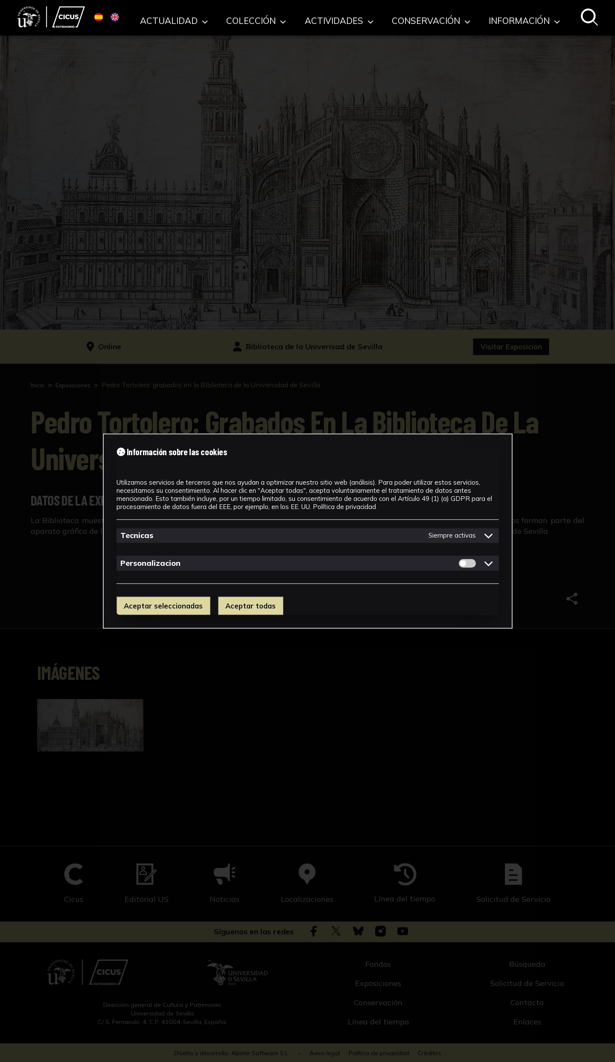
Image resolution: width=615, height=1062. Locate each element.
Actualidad (254, 16)
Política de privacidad (344, 506)
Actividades (384, 16)
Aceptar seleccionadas (165, 605)
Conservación (458, 16)
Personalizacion (150, 563)
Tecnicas (136, 535)
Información (533, 16)
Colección (319, 16)
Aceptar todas (255, 605)
